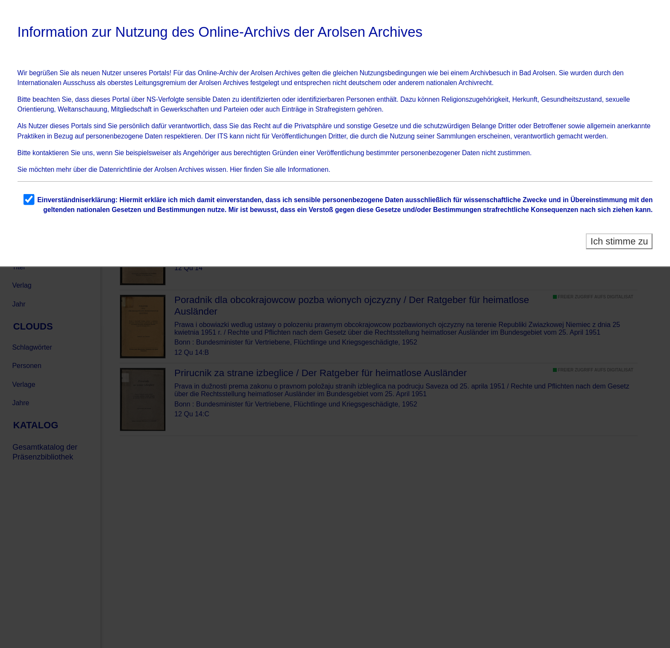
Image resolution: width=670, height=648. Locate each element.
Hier (236, 169)
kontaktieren (50, 152)
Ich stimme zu (619, 241)
